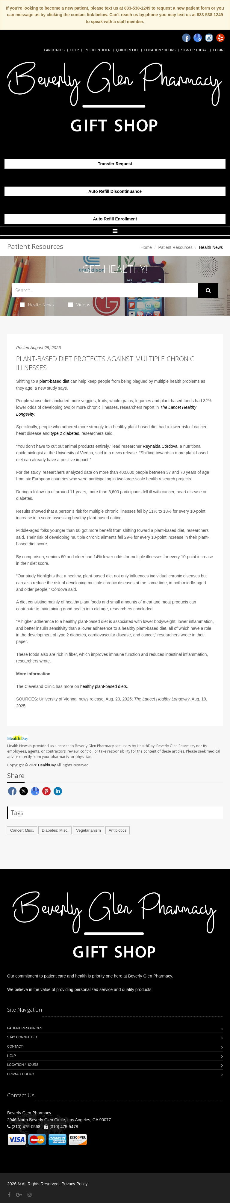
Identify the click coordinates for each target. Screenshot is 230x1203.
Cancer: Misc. (22, 830)
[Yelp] (220, 38)
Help (74, 50)
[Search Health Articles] (105, 290)
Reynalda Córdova (160, 446)
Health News (37, 305)
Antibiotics (117, 830)
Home (146, 247)
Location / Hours (159, 50)
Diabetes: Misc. (55, 830)
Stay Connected (22, 1037)
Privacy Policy (20, 1074)
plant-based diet (54, 381)
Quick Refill (127, 50)
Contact (15, 1046)
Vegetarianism (88, 830)
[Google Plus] (19, 1194)
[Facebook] (186, 38)
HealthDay (47, 765)
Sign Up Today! (194, 50)
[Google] (197, 38)
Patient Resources (175, 247)
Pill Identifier (97, 50)
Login (218, 50)
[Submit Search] (208, 290)
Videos (79, 305)
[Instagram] (209, 38)
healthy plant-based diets (103, 686)
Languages (54, 50)
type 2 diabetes (65, 433)
